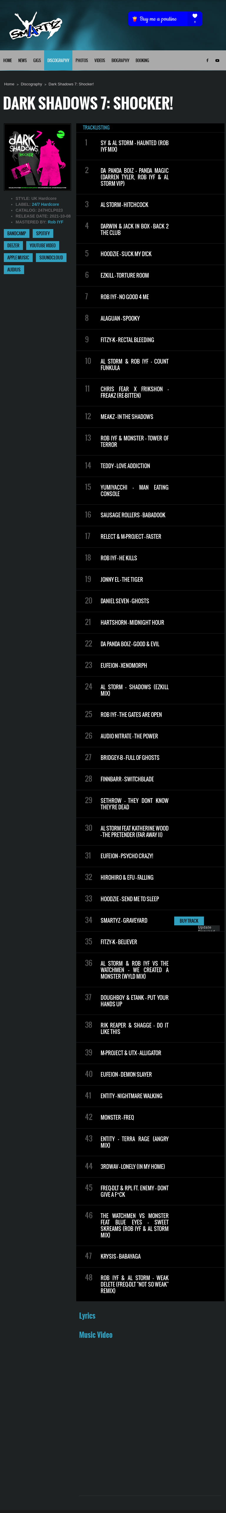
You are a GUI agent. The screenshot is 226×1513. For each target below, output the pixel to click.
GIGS (37, 61)
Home (9, 84)
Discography (31, 84)
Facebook (207, 60)
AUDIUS (14, 270)
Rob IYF (55, 222)
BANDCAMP (16, 233)
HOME (7, 61)
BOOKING (142, 61)
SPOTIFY (43, 233)
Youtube (217, 60)
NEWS (22, 61)
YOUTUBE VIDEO (43, 245)
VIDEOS (99, 61)
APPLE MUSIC (18, 258)
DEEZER (13, 245)
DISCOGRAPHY (58, 61)
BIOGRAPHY (120, 61)
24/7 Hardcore (45, 204)
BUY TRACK (189, 921)
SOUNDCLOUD (51, 258)
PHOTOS (82, 61)
